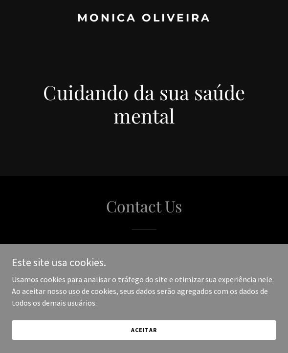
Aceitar (144, 329)
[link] (144, 18)
